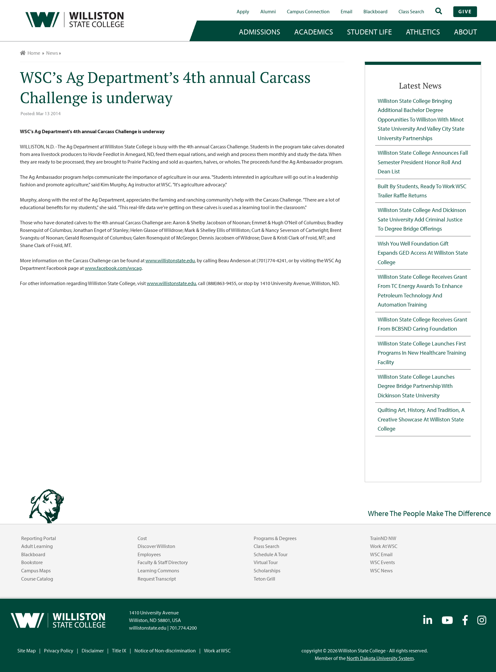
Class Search (411, 11)
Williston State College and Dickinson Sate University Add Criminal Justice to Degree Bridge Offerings (422, 219)
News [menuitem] (52, 53)
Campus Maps (36, 570)
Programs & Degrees (275, 538)
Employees (149, 554)
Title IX (119, 650)
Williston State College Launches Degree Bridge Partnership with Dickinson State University (416, 386)
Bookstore (32, 562)
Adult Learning (37, 546)
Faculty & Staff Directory (163, 562)
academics (313, 31)
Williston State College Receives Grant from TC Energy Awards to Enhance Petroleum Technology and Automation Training (422, 290)
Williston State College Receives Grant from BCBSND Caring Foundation (422, 323)
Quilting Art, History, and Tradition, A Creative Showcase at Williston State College (421, 419)
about (465, 31)
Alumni (268, 11)
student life (369, 31)
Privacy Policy (58, 650)
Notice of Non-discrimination (165, 650)
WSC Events (382, 562)
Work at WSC (383, 546)
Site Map (26, 650)
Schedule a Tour (271, 554)
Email (346, 11)
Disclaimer (93, 650)
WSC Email (381, 554)
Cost (142, 538)
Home (30, 53)
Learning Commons (158, 570)
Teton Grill (264, 579)
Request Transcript (157, 579)
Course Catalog (37, 579)
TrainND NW (383, 538)
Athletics (423, 31)
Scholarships (267, 570)
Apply (243, 11)
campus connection (308, 11)
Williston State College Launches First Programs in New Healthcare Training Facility (422, 352)
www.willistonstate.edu (170, 260)
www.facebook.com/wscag (113, 268)
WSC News (381, 570)
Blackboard (375, 11)
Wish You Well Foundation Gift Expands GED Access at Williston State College (423, 253)
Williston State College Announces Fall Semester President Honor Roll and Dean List (423, 162)
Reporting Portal (38, 538)
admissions (259, 31)
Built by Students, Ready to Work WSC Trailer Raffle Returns (422, 190)
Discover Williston (156, 546)
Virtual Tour (266, 562)
